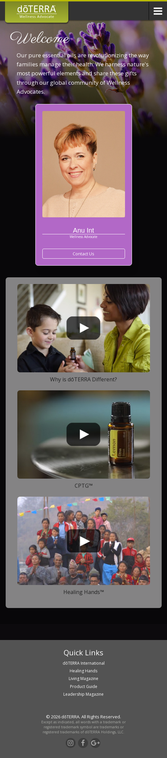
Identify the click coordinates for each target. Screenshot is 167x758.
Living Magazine (83, 678)
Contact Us (83, 254)
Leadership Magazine (83, 694)
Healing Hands (83, 671)
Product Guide (83, 686)
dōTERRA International (84, 663)
